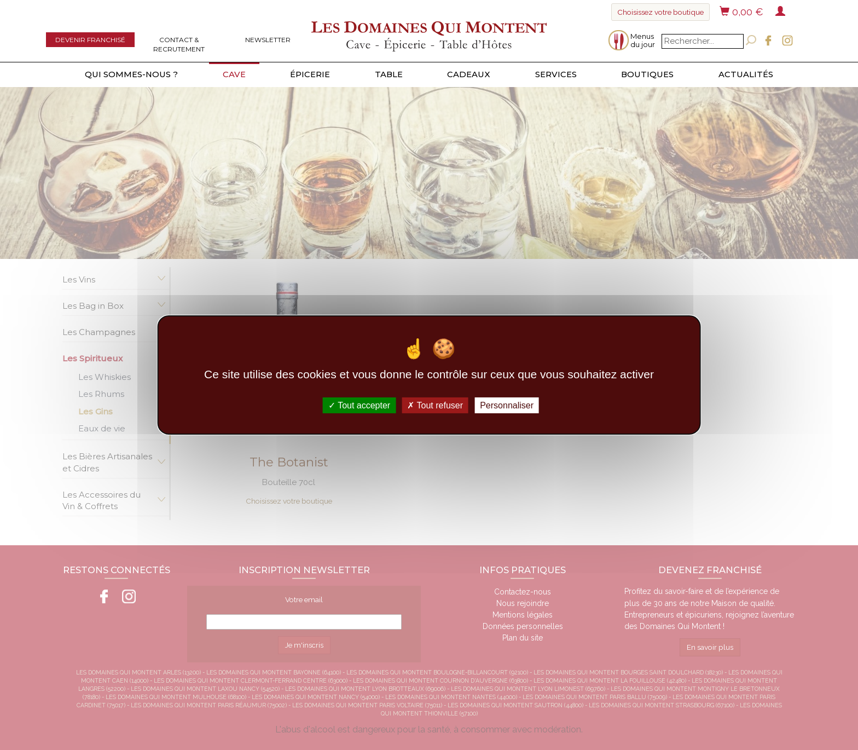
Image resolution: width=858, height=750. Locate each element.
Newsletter (268, 40)
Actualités (745, 74)
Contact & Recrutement (179, 44)
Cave (234, 74)
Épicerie (310, 74)
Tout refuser (435, 405)
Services (556, 74)
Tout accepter (359, 405)
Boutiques (647, 74)
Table (389, 74)
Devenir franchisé (90, 40)
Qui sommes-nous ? (131, 74)
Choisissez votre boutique (660, 12)
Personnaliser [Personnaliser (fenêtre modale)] (507, 405)
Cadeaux (468, 74)
